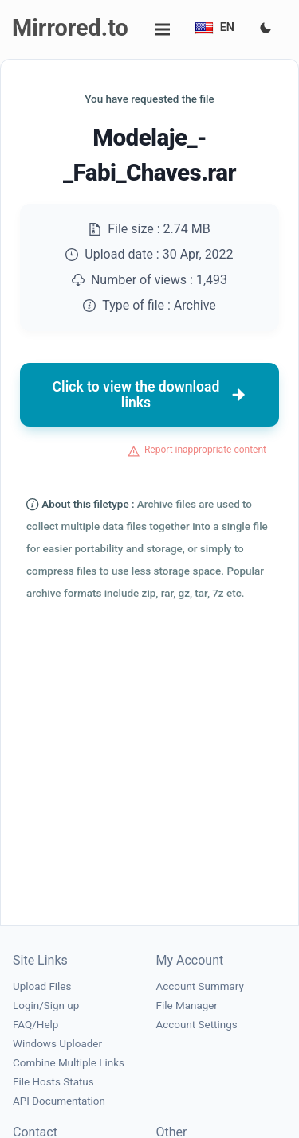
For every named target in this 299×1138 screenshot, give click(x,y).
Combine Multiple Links (68, 1063)
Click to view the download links (150, 395)
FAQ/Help (35, 1025)
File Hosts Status (53, 1082)
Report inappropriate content (205, 449)
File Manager (187, 1005)
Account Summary (200, 986)
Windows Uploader (57, 1044)
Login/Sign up (46, 1005)
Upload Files (42, 986)
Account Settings (197, 1025)
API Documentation (59, 1101)
